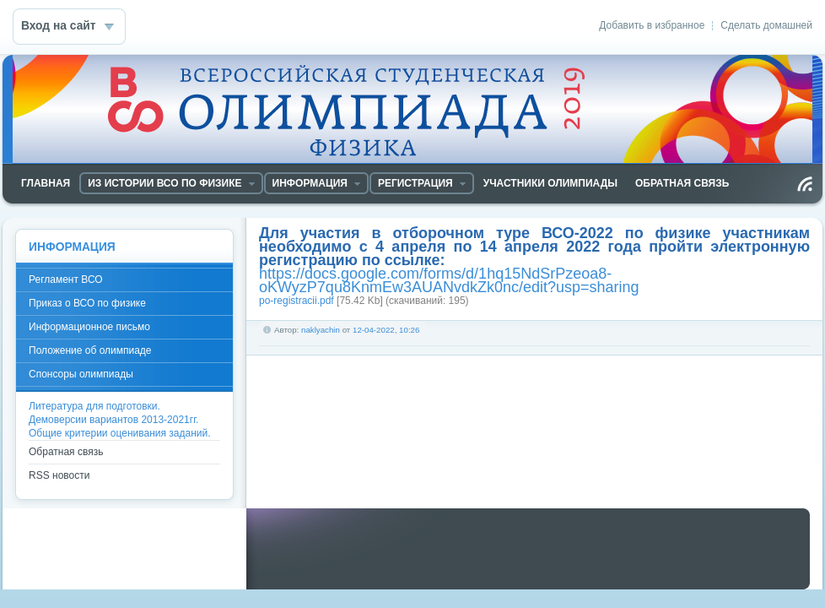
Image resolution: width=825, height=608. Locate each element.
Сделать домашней (766, 25)
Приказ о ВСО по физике (87, 303)
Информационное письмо (89, 327)
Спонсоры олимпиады (81, 374)
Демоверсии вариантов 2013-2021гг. (113, 420)
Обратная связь (66, 452)
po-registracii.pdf (296, 301)
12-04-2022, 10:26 (386, 329)
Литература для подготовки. (94, 406)
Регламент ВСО (66, 279)
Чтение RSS (804, 184)
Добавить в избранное (651, 25)
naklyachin (320, 329)
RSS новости (59, 475)
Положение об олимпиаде (90, 350)
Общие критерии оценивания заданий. (120, 433)
